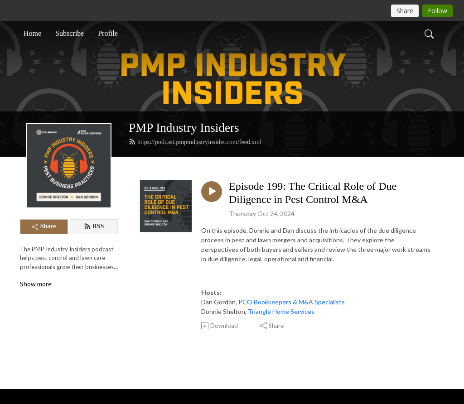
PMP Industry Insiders (184, 128)
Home (32, 33)
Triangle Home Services (281, 311)
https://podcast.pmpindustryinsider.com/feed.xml (195, 141)
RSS (94, 226)
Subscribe (69, 33)
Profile (108, 33)
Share (44, 226)
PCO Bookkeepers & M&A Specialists (291, 302)
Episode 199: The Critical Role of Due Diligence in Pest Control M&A (312, 192)
